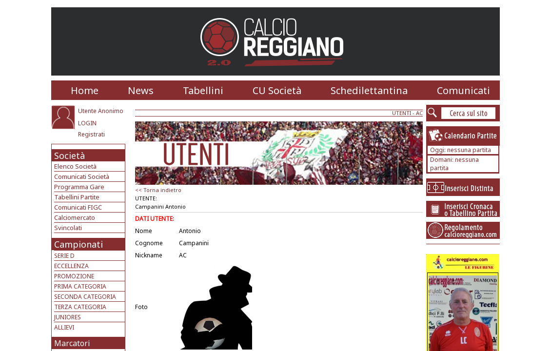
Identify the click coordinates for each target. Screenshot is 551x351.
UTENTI (401, 113)
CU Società (277, 90)
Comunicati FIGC (78, 207)
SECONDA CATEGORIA (85, 296)
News (141, 90)
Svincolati (68, 227)
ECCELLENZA (71, 266)
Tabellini (203, 90)
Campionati (78, 244)
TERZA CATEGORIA (80, 307)
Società (69, 155)
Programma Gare (79, 186)
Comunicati (463, 90)
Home (84, 90)
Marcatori (72, 343)
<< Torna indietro (158, 190)
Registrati (91, 134)
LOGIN (87, 123)
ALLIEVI (64, 327)
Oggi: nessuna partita (460, 150)
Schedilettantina (369, 90)
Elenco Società (75, 166)
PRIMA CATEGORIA (80, 286)
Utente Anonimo (100, 111)
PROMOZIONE (74, 276)
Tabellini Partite (76, 197)
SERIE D (64, 256)
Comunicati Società (81, 176)
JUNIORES (67, 317)
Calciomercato (74, 217)
